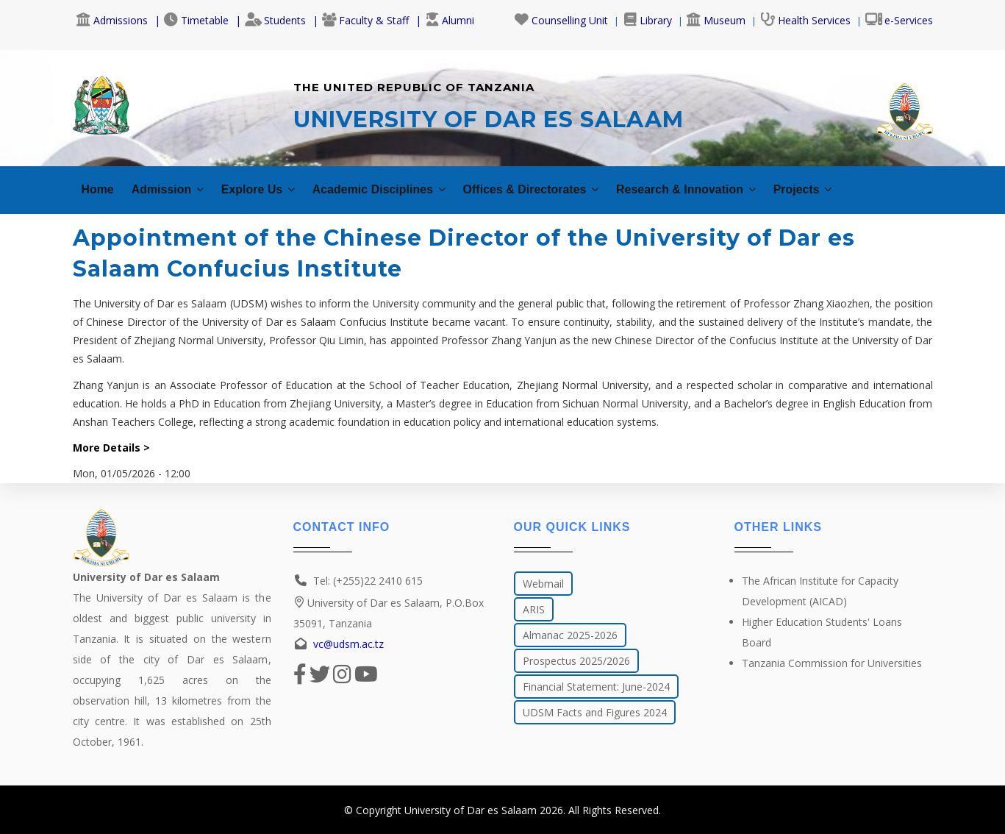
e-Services (899, 20)
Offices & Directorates (571, 182)
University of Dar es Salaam (470, 810)
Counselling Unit (561, 20)
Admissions (112, 20)
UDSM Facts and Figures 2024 (595, 712)
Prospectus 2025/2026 (576, 661)
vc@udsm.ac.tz (348, 644)
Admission (173, 182)
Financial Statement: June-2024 (596, 687)
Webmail (543, 584)
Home (99, 182)
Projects (870, 182)
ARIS (534, 609)
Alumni (449, 20)
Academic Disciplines (404, 182)
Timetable (196, 20)
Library (647, 20)
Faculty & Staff (365, 20)
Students (275, 20)
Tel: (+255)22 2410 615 (368, 581)
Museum (716, 20)
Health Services (805, 20)
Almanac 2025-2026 (570, 635)
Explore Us (272, 182)
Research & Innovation (742, 182)
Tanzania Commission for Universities (832, 663)
